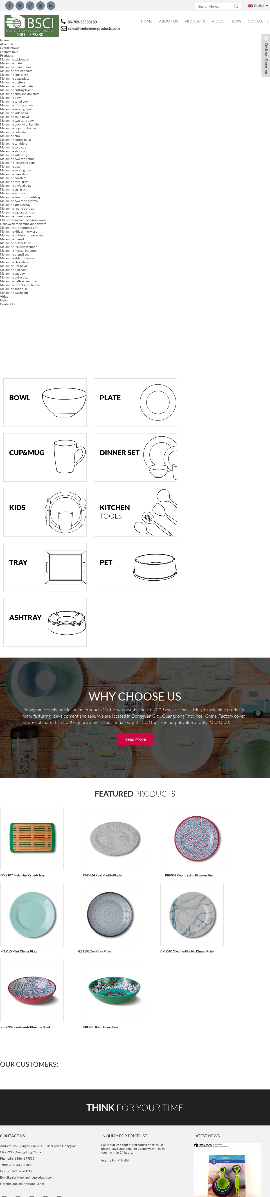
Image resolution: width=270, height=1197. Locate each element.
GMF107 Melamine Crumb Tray (22, 544)
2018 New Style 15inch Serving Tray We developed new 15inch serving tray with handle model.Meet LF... (224, 1003)
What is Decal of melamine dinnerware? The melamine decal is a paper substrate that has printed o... (224, 1095)
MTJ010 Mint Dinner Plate (227, 544)
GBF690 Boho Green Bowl (227, 619)
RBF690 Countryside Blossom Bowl (164, 619)
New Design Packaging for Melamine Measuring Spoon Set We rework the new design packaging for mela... (225, 817)
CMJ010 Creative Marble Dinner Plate (96, 619)
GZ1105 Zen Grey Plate (16, 619)
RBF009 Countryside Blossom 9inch (164, 544)
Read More (135, 408)
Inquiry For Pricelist (115, 752)
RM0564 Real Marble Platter (90, 544)
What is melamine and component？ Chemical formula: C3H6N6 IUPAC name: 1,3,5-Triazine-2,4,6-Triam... (226, 1170)
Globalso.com (175, 1191)
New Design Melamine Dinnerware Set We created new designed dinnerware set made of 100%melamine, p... (225, 910)
